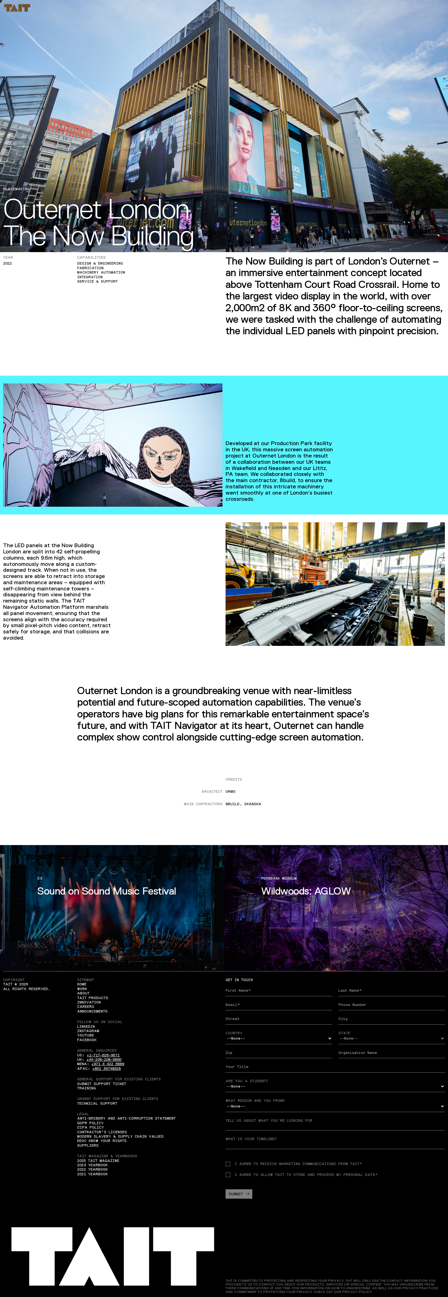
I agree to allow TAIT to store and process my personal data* (302, 1174)
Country (234, 1033)
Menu (230, 8)
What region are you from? (255, 1100)
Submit (239, 1194)
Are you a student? (247, 1081)
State (344, 1033)
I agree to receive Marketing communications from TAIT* (294, 1164)
